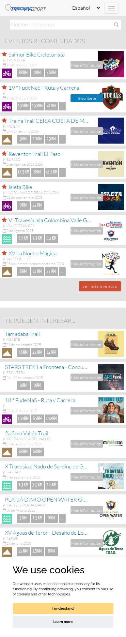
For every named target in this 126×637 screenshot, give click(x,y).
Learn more (62, 622)
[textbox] (65, 24)
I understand (63, 608)
